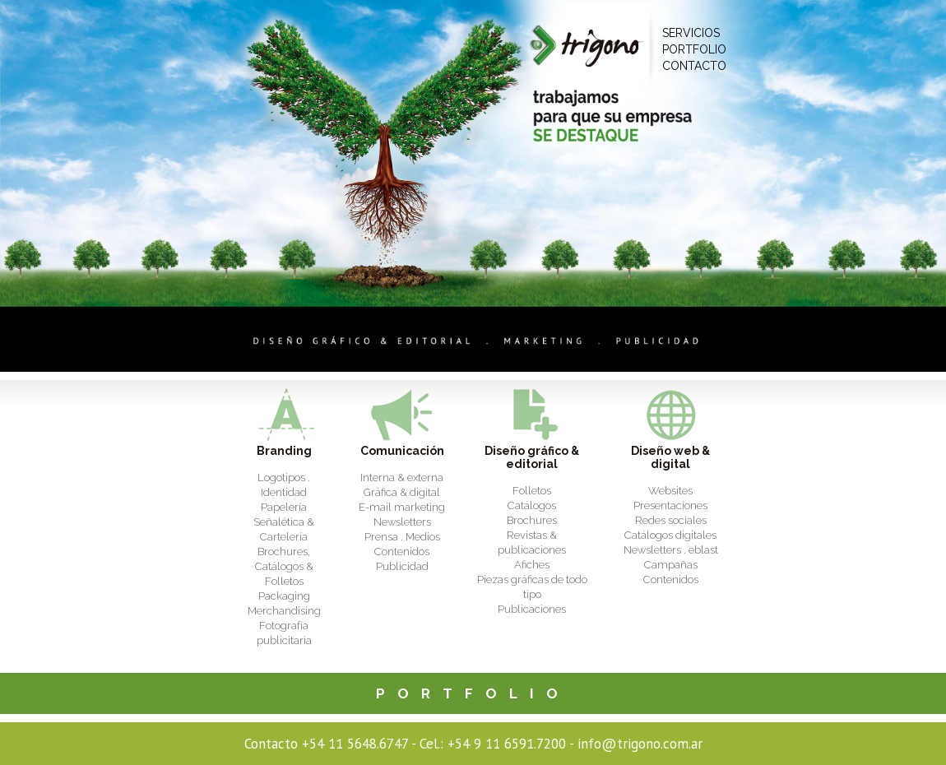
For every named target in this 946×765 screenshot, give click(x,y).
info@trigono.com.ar (640, 744)
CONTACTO (694, 65)
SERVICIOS (691, 32)
